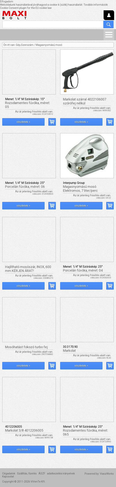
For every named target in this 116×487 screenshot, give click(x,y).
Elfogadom (6, 1)
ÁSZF (42, 473)
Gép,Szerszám (24, 44)
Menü (109, 34)
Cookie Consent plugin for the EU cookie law (26, 7)
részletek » (23, 122)
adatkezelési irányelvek (61, 473)
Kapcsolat (8, 476)
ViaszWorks (107, 473)
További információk (95, 4)
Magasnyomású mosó (49, 44)
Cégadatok (8, 473)
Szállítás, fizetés (27, 473)
